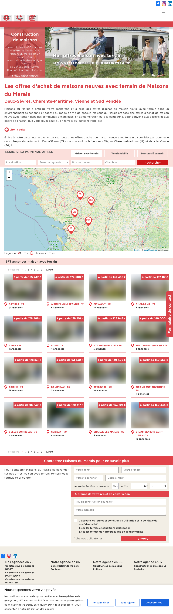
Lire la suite (17, 129)
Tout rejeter (128, 602)
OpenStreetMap (150, 250)
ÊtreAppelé (19, 17)
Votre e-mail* (115, 477)
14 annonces (100, 307)
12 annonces (16, 390)
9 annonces (57, 435)
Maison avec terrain (86, 153)
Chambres (111, 162)
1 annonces (15, 349)
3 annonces (142, 349)
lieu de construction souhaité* (94, 501)
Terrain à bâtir (119, 153)
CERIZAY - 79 (59, 432)
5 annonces (57, 307)
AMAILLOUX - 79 (145, 304)
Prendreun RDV (32, 17)
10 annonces (143, 438)
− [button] (9, 177)
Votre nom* (83, 469)
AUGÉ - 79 (57, 345)
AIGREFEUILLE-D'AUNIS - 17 (67, 304)
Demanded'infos (6, 17)
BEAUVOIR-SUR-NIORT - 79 (151, 345)
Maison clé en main (152, 153)
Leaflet (137, 250)
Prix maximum (80, 162)
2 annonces (57, 390)
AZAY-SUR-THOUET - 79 (107, 345)
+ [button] (9, 172)
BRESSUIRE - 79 (102, 387)
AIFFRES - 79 (16, 304)
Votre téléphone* (86, 477)
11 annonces (142, 394)
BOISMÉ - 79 (16, 387)
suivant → (51, 270)
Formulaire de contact (169, 314)
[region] (86, 599)
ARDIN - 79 (15, 345)
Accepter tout (155, 602)
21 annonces (16, 307)
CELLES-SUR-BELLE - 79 (23, 432)
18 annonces (100, 390)
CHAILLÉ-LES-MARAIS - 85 (108, 432)
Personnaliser (101, 602)
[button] (141, 4)
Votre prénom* (132, 469)
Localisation (13, 162)
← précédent (12, 270)
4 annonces (57, 349)
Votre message (85, 509)
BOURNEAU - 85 (60, 387)
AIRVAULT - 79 (102, 304)
